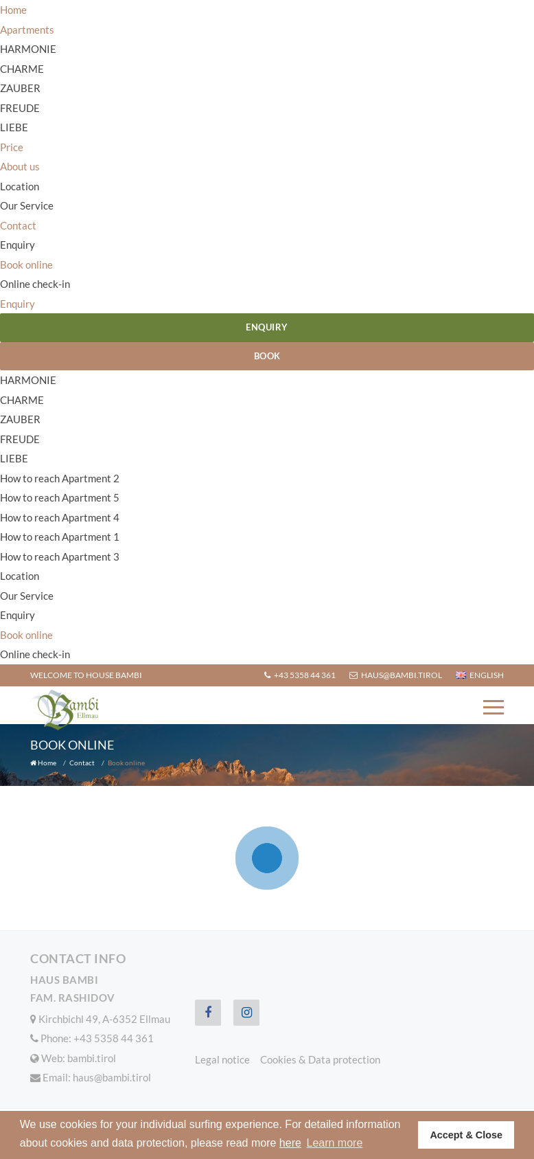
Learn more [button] (335, 1143)
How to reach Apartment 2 (59, 478)
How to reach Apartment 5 (59, 497)
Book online (26, 264)
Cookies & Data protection (320, 1059)
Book (267, 355)
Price (11, 147)
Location (19, 186)
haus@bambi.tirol (395, 675)
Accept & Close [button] (466, 1134)
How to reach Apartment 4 (59, 517)
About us (20, 166)
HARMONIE (28, 49)
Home (13, 9)
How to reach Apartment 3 (59, 556)
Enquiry (17, 244)
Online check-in (35, 284)
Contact (18, 225)
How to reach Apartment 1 (59, 536)
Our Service (27, 205)
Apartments (27, 29)
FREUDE (20, 108)
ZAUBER (20, 88)
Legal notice (222, 1059)
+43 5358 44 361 (300, 675)
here (290, 1143)
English (480, 675)
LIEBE (14, 127)
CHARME (22, 69)
